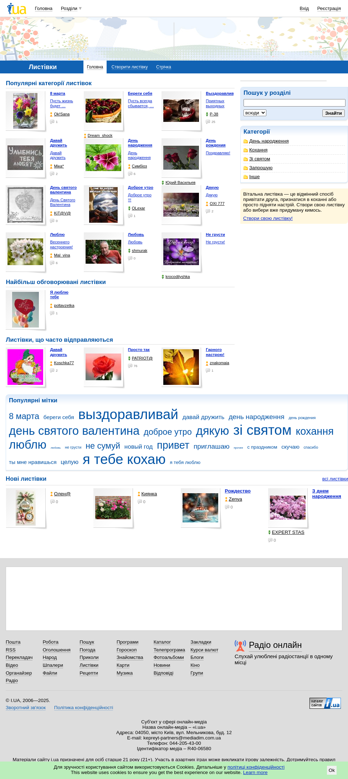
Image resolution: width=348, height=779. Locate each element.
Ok (332, 770)
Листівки (89, 665)
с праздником (262, 447)
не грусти (73, 447)
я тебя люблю (185, 462)
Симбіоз (137, 166)
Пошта (13, 642)
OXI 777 (215, 203)
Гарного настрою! (215, 352)
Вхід (304, 8)
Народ (50, 657)
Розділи (69, 8)
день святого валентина (74, 430)
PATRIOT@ (140, 358)
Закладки (200, 642)
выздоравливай (128, 414)
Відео (12, 665)
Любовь (135, 242)
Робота (50, 642)
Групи (196, 673)
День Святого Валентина (62, 202)
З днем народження (326, 493)
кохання (314, 431)
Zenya (233, 499)
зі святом (262, 430)
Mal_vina (60, 255)
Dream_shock (98, 135)
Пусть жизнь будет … (61, 103)
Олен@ (60, 493)
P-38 (212, 114)
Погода (87, 649)
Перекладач (19, 657)
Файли (50, 673)
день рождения (302, 418)
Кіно (195, 665)
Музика (125, 673)
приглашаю (212, 446)
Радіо (12, 680)
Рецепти (89, 673)
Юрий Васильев (178, 182)
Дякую (212, 195)
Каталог (162, 642)
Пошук (87, 642)
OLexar (136, 208)
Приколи (89, 657)
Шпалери (53, 665)
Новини (162, 665)
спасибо (310, 447)
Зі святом (257, 158)
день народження (257, 417)
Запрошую (258, 167)
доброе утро (168, 432)
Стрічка (163, 67)
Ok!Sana (60, 114)
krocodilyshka (176, 276)
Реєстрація (329, 8)
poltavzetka (62, 305)
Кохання (255, 150)
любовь (56, 447)
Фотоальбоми (169, 657)
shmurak (137, 250)
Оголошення (57, 649)
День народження (266, 141)
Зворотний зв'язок (26, 707)
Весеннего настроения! (61, 244)
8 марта (24, 416)
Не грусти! (215, 242)
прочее (238, 447)
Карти (123, 665)
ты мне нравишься (33, 462)
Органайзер (19, 673)
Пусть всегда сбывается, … (141, 103)
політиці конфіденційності (256, 767)
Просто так (139, 349)
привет (173, 445)
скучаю (290, 447)
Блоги (197, 657)
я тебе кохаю (124, 459)
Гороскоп (127, 649)
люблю (27, 444)
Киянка (147, 493)
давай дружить (204, 417)
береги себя (59, 417)
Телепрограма (169, 649)
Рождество (238, 491)
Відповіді (164, 673)
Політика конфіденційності (83, 707)
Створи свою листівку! (268, 218)
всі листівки (335, 478)
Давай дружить (57, 155)
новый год (138, 446)
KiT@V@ (60, 213)
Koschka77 (62, 363)
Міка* (57, 166)
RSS (11, 649)
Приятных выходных (215, 103)
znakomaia (217, 363)
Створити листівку (130, 67)
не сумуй (103, 445)
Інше (252, 176)
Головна (43, 8)
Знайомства (130, 657)
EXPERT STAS (286, 532)
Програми (127, 642)
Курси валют (204, 649)
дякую (212, 430)
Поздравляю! (218, 153)
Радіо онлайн (275, 645)
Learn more (255, 772)
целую (69, 462)
